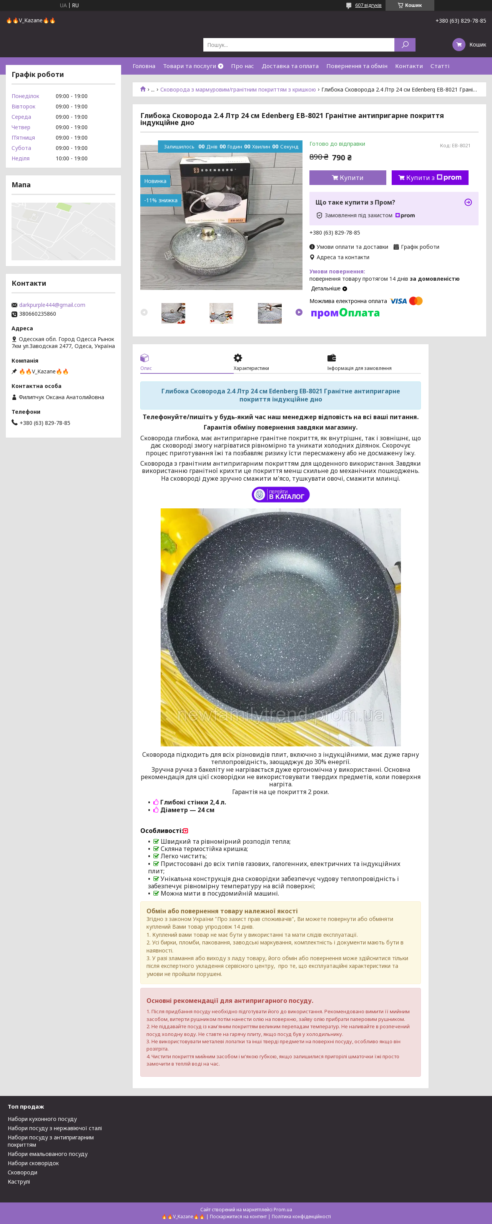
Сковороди (22, 1172)
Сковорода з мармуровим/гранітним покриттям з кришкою (238, 89)
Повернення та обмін (356, 66)
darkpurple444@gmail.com (52, 304)
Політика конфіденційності (301, 1216)
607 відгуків (368, 5)
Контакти (409, 66)
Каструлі (19, 1181)
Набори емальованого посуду (48, 1153)
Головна (144, 66)
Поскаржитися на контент (238, 1216)
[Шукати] (405, 45)
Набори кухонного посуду (42, 1118)
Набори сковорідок (33, 1163)
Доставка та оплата (290, 66)
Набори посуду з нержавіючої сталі (55, 1128)
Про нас (242, 66)
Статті (439, 66)
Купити (352, 177)
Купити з (434, 177)
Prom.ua (283, 1209)
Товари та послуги (189, 66)
